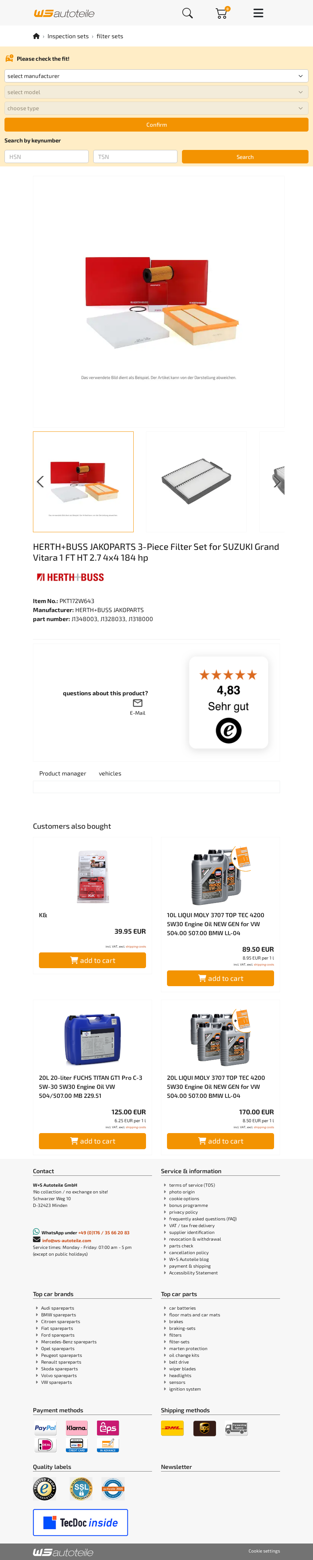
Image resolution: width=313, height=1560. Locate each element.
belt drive (179, 1361)
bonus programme (188, 1205)
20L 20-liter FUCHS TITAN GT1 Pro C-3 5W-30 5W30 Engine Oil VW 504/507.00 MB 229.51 (90, 1086)
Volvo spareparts (59, 1375)
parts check (181, 1245)
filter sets (110, 35)
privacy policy (183, 1211)
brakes (176, 1321)
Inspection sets (68, 35)
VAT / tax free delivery (192, 1225)
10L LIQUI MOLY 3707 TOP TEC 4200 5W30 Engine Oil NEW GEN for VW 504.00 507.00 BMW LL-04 (215, 923)
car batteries (182, 1307)
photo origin (182, 1191)
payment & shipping (190, 1265)
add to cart (92, 960)
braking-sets (182, 1328)
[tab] (62, 773)
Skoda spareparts (59, 1368)
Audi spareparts (57, 1307)
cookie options (184, 1198)
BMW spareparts (58, 1314)
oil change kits (184, 1355)
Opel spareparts (58, 1348)
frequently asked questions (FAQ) (203, 1218)
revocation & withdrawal (195, 1238)
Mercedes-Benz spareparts (69, 1341)
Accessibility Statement (193, 1272)
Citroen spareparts (60, 1321)
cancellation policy (189, 1252)
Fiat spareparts (57, 1328)
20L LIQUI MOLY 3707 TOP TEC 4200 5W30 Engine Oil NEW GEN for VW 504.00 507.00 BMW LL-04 (216, 1086)
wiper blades (182, 1368)
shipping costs (136, 946)
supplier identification (192, 1232)
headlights (180, 1375)
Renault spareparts (61, 1361)
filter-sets (179, 1341)
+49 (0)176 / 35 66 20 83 (104, 1232)
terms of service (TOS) (192, 1184)
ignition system (185, 1388)
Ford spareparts (58, 1334)
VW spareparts (56, 1382)
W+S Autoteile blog (189, 1259)
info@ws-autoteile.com (66, 1240)
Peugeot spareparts (61, 1355)
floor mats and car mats (194, 1314)
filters (175, 1334)
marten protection (188, 1348)
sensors (177, 1382)
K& (43, 914)
